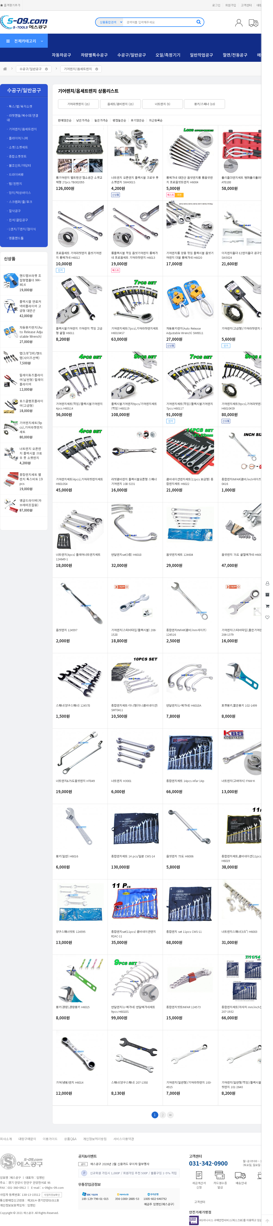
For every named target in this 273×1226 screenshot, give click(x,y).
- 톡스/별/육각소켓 (19, 106)
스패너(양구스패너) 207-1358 (129, 1082)
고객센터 (246, 5)
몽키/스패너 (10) (204, 104)
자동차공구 (61, 55)
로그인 (216, 5)
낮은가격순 (83, 120)
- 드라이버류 (15, 174)
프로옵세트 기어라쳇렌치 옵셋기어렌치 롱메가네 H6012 (78, 255)
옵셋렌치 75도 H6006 (179, 856)
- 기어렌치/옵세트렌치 (22, 129)
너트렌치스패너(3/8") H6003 (239, 931)
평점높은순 (119, 120)
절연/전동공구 (235, 55)
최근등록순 (156, 120)
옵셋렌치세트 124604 (179, 554)
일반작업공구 (201, 55)
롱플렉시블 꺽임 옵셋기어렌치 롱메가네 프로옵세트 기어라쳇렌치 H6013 (134, 255)
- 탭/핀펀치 (14, 183)
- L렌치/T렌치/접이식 (21, 229)
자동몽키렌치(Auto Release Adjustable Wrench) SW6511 (184, 330)
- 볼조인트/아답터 (19, 165)
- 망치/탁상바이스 (19, 192)
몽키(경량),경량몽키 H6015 (73, 1007)
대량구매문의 (27, 1139)
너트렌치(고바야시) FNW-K (238, 781)
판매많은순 (65, 120)
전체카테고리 (24, 41)
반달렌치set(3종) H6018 (126, 554)
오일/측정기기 (168, 55)
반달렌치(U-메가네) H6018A (183, 705)
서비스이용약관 (123, 1139)
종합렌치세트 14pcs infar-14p (185, 781)
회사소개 (6, 1139)
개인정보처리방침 (95, 1139)
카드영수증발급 (220, 1185)
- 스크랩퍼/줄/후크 (19, 201)
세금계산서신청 (199, 1185)
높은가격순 (101, 120)
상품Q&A (70, 1139)
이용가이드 (50, 1139)
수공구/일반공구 (131, 55)
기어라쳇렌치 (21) (78, 104)
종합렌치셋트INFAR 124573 (183, 1007)
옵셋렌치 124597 (66, 630)
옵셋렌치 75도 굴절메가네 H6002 (242, 554)
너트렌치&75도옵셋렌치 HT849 (75, 781)
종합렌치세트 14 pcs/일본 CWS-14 (133, 856)
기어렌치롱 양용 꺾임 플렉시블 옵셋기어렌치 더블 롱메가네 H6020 (190, 255)
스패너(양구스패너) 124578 (73, 705)
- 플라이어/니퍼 (17, 138)
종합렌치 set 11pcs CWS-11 (184, 931)
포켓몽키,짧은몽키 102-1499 (239, 705)
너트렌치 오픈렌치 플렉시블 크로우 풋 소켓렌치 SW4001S (135, 179)
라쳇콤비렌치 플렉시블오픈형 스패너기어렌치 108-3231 (134, 481)
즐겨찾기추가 (10, 5)
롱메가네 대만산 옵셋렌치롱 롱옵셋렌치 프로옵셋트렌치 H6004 (189, 179)
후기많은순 (137, 120)
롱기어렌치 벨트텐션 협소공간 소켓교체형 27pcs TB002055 (79, 179)
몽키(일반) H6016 (67, 856)
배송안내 (241, 1183)
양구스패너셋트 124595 (71, 931)
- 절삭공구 (14, 210)
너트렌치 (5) (162, 104)
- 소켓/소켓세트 (17, 147)
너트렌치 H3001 (121, 781)
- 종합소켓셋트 (17, 156)
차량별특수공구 (94, 55)
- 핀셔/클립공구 (17, 220)
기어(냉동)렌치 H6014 (69, 1082)
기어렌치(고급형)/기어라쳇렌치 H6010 (245, 328)
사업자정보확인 (52, 1194)
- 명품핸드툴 (15, 238)
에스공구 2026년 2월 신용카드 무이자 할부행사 (119, 1164)
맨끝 (170, 1115)
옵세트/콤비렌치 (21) (120, 104)
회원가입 (230, 5)
